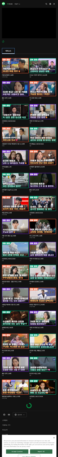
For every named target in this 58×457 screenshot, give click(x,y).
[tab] (8, 51)
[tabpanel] (29, 232)
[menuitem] (10, 3)
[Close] (54, 445)
